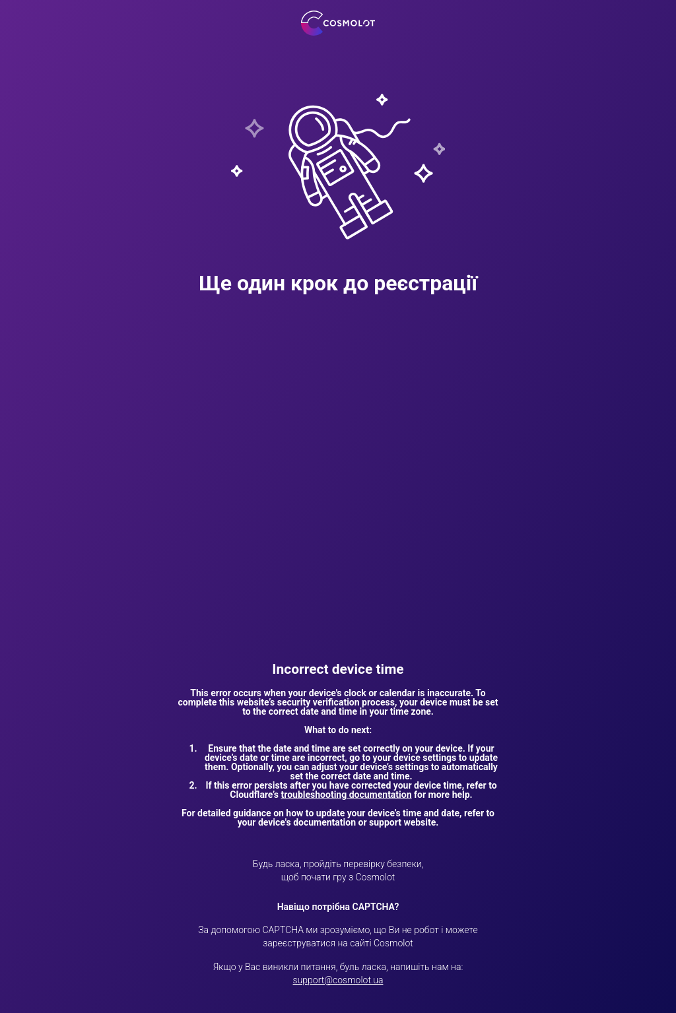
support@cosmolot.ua (338, 980)
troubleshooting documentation (346, 794)
